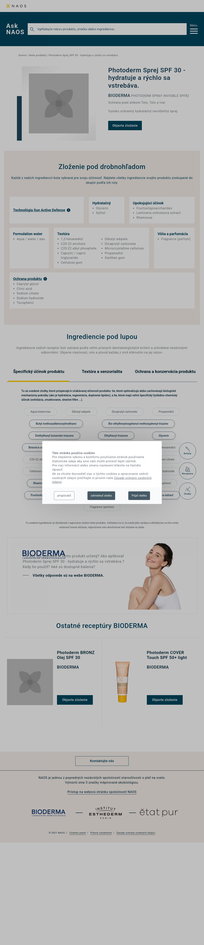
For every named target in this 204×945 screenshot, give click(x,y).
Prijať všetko (139, 495)
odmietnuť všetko (101, 495)
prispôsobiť (64, 495)
